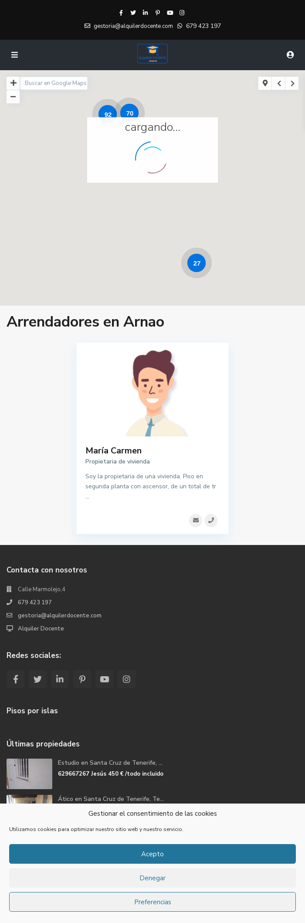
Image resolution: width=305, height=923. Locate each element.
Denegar (152, 878)
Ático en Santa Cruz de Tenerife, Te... (111, 799)
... (87, 496)
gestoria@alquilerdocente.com (60, 616)
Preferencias (152, 902)
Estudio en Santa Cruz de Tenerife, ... (110, 763)
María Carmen (113, 450)
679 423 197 (203, 26)
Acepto (152, 854)
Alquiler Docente (41, 629)
